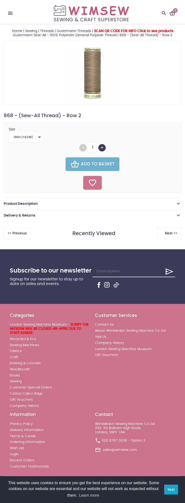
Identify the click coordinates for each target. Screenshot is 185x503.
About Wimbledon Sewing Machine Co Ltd (130, 330)
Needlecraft (20, 369)
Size (12, 129)
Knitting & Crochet (25, 363)
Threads (47, 31)
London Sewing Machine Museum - (49, 329)
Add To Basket (92, 164)
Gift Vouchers (21, 399)
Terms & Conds (23, 436)
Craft (14, 357)
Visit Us (100, 337)
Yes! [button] (171, 490)
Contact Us (104, 324)
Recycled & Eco (23, 339)
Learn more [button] (89, 495)
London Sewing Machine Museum (123, 349)
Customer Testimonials (29, 466)
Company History (24, 406)
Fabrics (16, 351)
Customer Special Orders (31, 387)
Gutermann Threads (74, 31)
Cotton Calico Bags (26, 393)
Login (14, 454)
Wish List (17, 448)
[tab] (92, 204)
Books (15, 375)
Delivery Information (27, 430)
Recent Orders (22, 460)
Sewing (31, 31)
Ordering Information (27, 442)
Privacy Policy (21, 424)
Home (17, 31)
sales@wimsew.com (120, 450)
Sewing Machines (24, 345)
